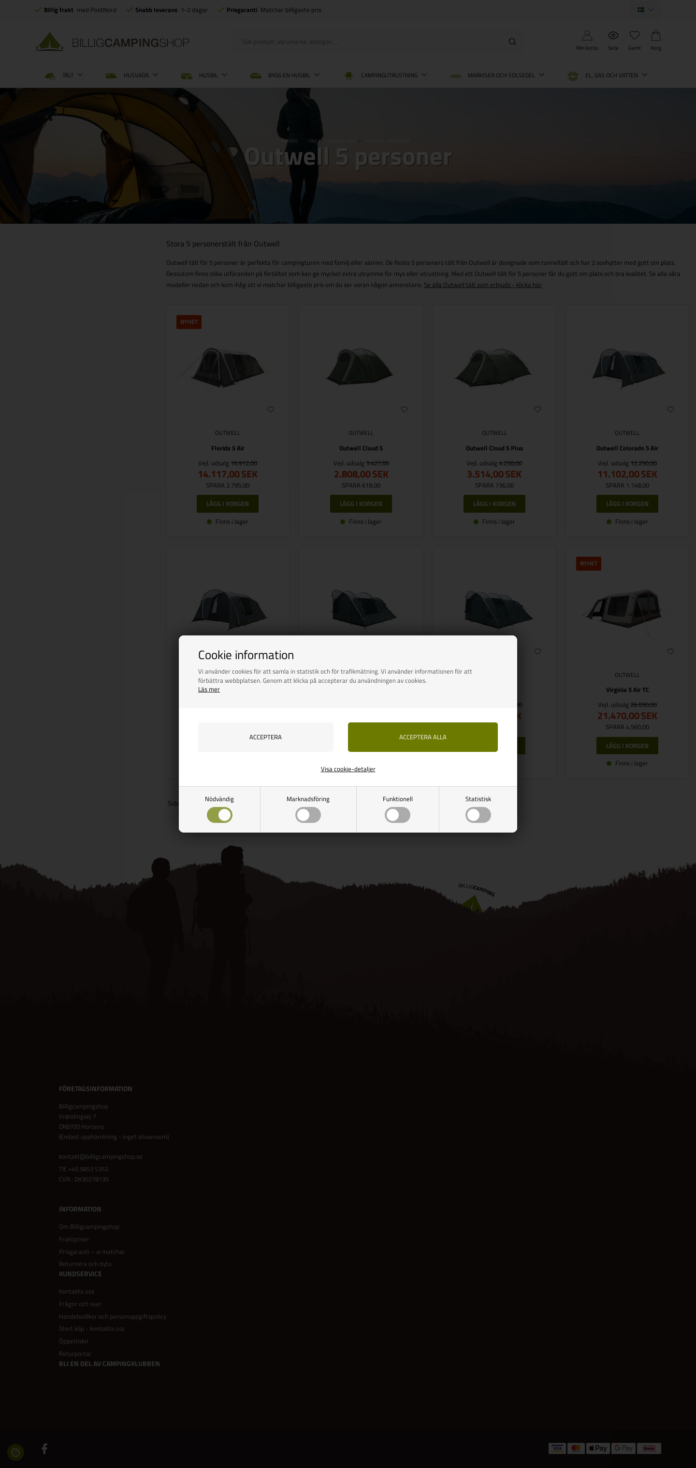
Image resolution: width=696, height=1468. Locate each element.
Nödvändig (219, 808)
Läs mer (209, 689)
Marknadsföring (308, 808)
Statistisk (478, 808)
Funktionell (398, 808)
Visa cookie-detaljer (348, 769)
